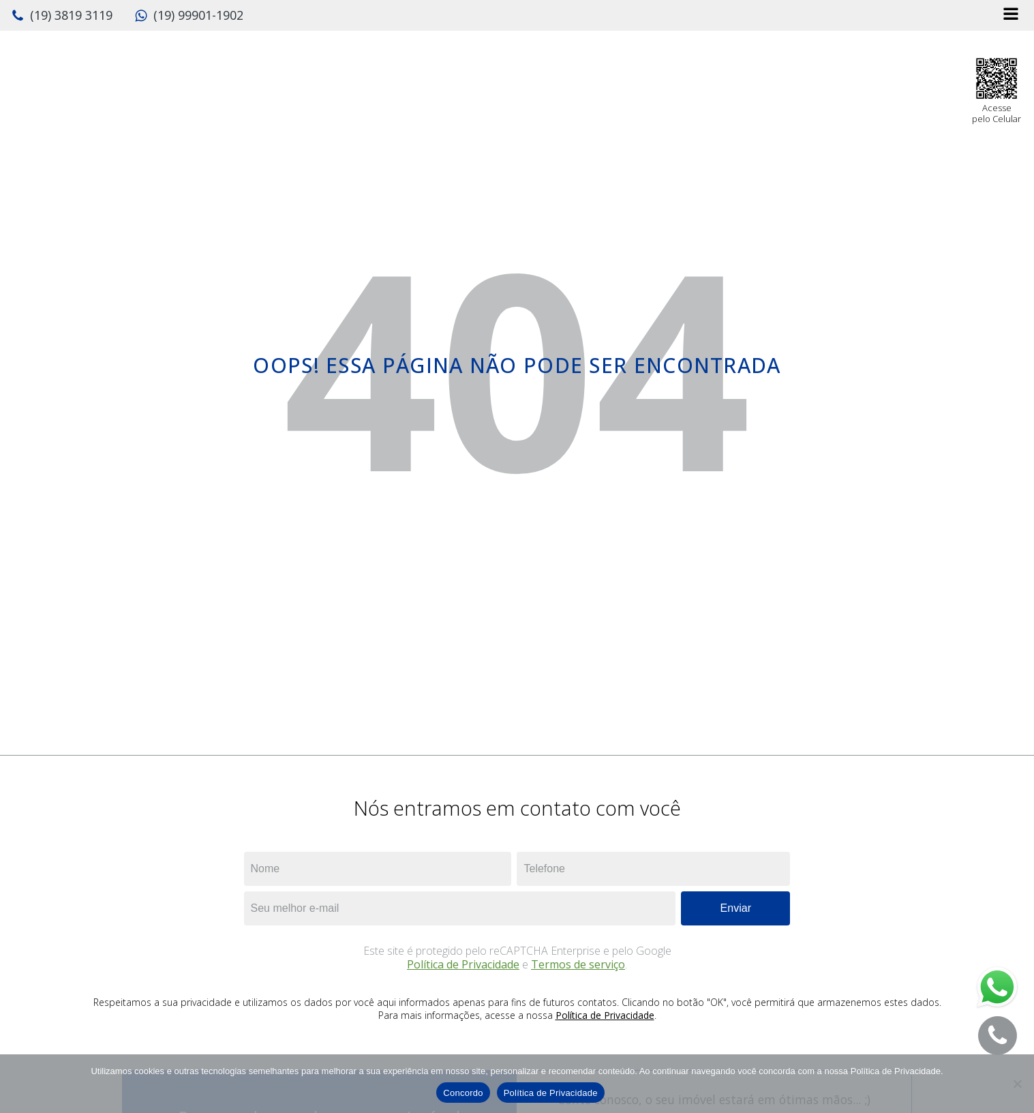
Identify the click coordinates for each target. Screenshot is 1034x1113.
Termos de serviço (578, 964)
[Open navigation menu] (1011, 15)
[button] (61, 15)
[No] (1017, 1083)
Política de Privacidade (463, 964)
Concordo (463, 1093)
